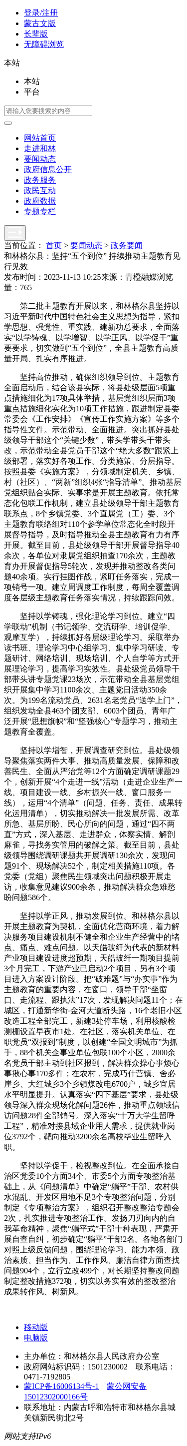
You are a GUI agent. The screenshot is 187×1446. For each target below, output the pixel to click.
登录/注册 (41, 13)
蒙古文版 (40, 23)
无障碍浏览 (44, 44)
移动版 (36, 1327)
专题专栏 (40, 211)
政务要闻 (127, 245)
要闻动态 (40, 159)
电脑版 (36, 1337)
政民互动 (40, 190)
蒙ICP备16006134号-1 (61, 1386)
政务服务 (40, 180)
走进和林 (40, 148)
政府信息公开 (48, 169)
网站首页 (40, 138)
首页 (54, 245)
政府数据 (40, 201)
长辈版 (36, 34)
